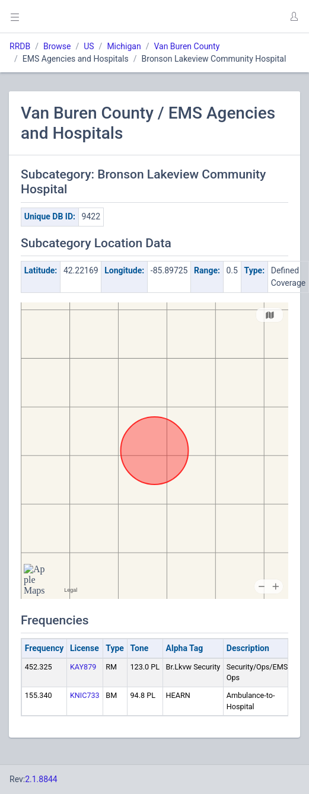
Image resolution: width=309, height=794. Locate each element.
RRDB (19, 46)
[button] (293, 16)
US (89, 46)
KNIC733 (85, 695)
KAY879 (83, 666)
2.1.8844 (41, 779)
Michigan (124, 46)
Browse (57, 46)
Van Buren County (186, 46)
